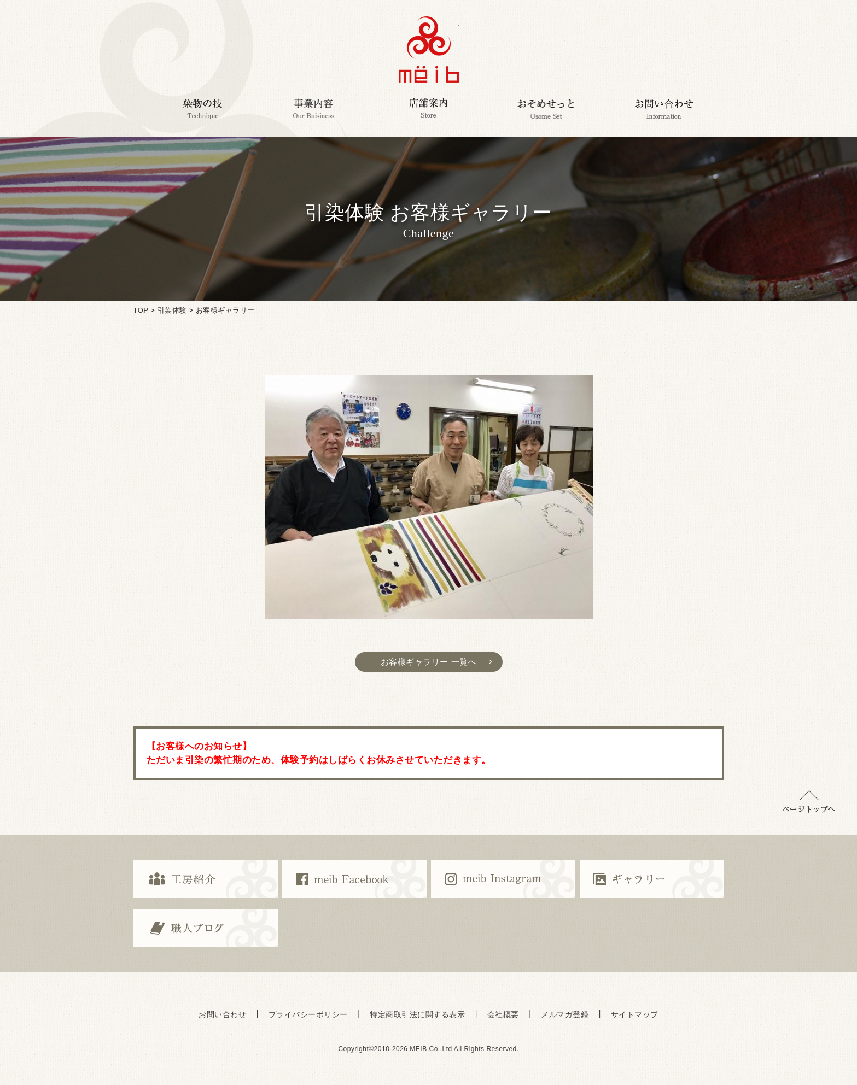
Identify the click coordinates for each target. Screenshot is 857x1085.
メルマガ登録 (564, 1014)
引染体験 (172, 310)
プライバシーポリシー (308, 1014)
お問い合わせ (222, 1014)
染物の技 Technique (202, 108)
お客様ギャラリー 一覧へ (428, 661)
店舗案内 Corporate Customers (428, 108)
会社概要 (503, 1014)
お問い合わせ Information (664, 108)
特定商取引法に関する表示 (417, 1014)
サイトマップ (634, 1014)
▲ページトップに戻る (809, 801)
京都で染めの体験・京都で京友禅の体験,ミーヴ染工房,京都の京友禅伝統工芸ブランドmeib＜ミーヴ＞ (429, 49)
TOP (141, 310)
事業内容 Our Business (314, 108)
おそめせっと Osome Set (546, 108)
